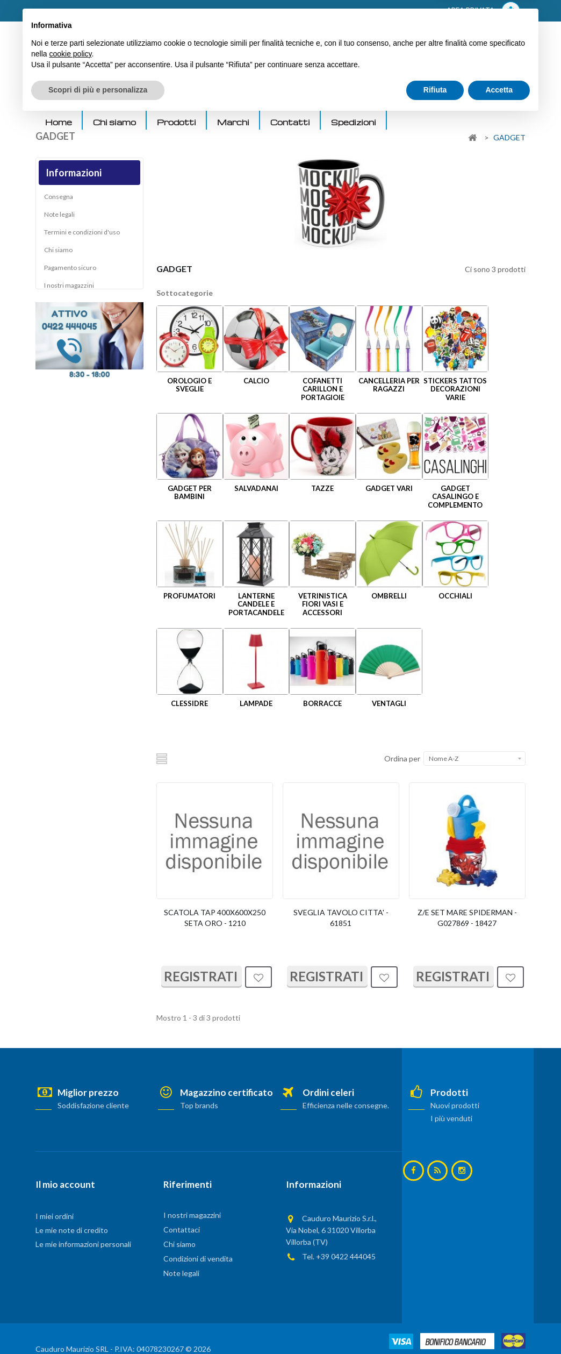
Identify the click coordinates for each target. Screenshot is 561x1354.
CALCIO (256, 380)
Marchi (233, 122)
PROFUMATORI (189, 596)
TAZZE (322, 488)
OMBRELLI (389, 596)
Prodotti (176, 122)
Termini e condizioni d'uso (82, 235)
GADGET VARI (389, 488)
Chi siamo (114, 122)
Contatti (290, 122)
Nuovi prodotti (454, 1105)
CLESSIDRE (189, 703)
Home (58, 122)
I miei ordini (54, 1216)
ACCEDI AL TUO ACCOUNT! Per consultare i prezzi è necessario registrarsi (172, 11)
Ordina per (402, 758)
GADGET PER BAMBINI (190, 492)
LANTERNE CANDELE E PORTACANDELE (256, 604)
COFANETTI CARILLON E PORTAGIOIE (322, 389)
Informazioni (74, 173)
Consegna (58, 199)
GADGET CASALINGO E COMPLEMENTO (455, 496)
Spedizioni (353, 122)
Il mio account (65, 1184)
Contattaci (181, 1229)
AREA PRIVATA (483, 11)
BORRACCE (322, 703)
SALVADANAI (256, 488)
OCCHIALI (455, 596)
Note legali (59, 217)
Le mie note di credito (71, 1230)
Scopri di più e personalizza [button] (97, 1324)
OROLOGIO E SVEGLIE (189, 384)
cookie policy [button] (70, 1288)
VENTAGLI (389, 703)
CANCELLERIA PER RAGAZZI (389, 384)
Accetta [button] (499, 1324)
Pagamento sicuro (70, 270)
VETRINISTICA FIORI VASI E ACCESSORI (322, 604)
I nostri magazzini (69, 288)
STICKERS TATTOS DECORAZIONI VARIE (455, 389)
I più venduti (451, 1118)
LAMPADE (256, 703)
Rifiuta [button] (435, 1324)
